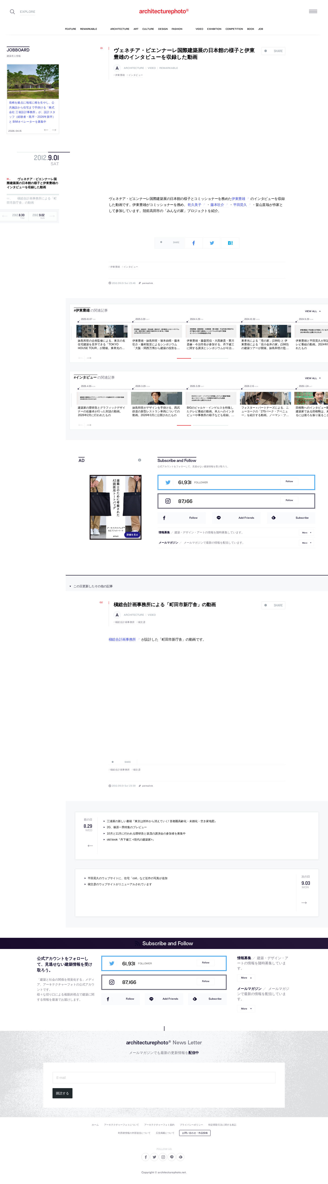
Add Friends (246, 517)
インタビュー (135, 75)
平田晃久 (240, 205)
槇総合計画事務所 (125, 622)
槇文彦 (142, 622)
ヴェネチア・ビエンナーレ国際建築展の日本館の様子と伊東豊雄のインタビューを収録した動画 (32, 183)
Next (53, 130)
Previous (46, 130)
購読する (62, 1093)
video (152, 68)
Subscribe (302, 517)
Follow (289, 481)
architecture (134, 68)
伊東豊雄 (120, 75)
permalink (147, 283)
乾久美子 (194, 205)
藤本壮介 (217, 205)
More (304, 532)
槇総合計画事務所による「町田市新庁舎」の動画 (32, 201)
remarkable (168, 68)
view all (311, 311)
